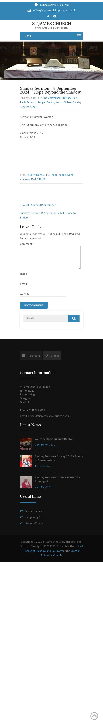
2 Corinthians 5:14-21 (39, 174)
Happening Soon (35, 521)
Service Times (33, 515)
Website (25, 298)
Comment (27, 244)
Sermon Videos (63, 102)
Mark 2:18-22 (38, 179)
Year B (33, 107)
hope (54, 174)
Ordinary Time (69, 97)
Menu (27, 36)
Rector (50, 102)
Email (24, 288)
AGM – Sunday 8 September (38, 205)
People (42, 102)
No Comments (52, 97)
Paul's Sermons (28, 102)
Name (24, 278)
